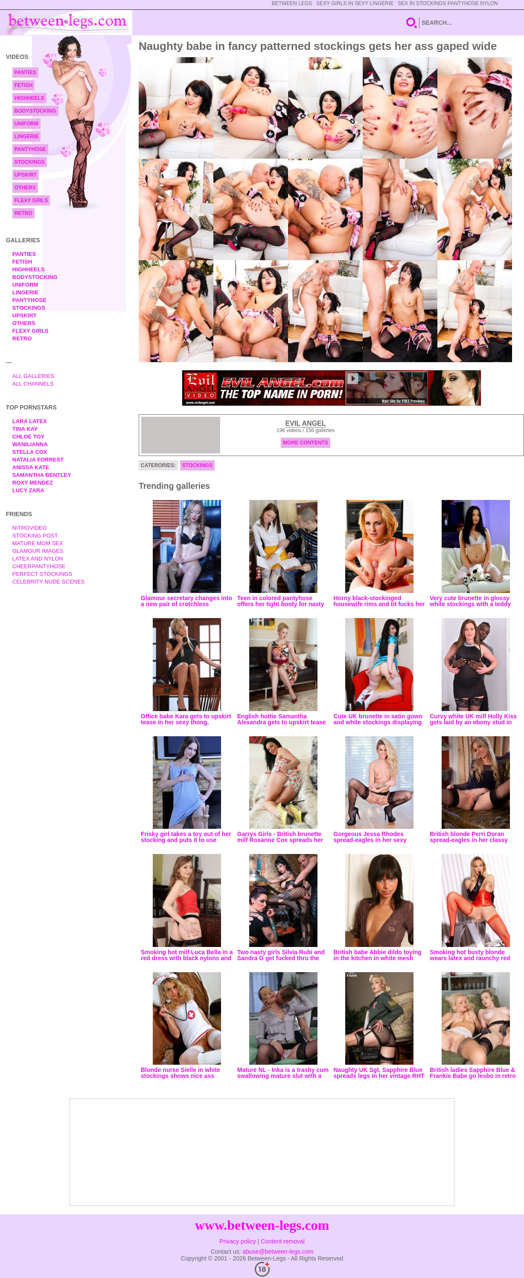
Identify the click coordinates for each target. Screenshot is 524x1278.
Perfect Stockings (42, 574)
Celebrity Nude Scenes (48, 581)
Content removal (283, 1241)
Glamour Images (38, 551)
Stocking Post (35, 535)
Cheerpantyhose (39, 566)
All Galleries (33, 376)
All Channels (33, 383)
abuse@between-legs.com (277, 1251)
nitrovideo (29, 528)
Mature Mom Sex (37, 543)
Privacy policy (237, 1241)
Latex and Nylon (37, 558)
